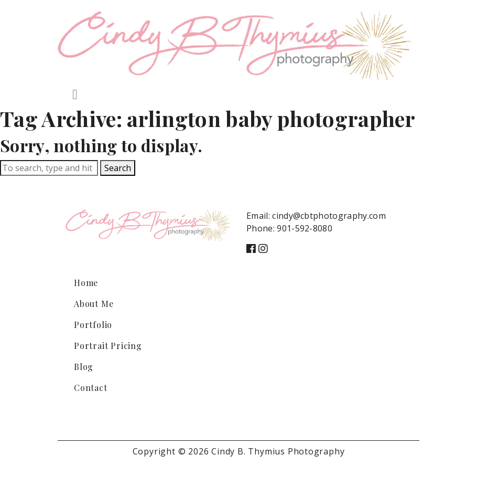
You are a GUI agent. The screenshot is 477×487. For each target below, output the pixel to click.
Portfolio (93, 324)
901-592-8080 (304, 228)
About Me (93, 303)
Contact (90, 387)
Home (86, 282)
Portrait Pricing (108, 345)
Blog (83, 366)
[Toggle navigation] (75, 94)
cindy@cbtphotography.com (329, 215)
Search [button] (117, 168)
